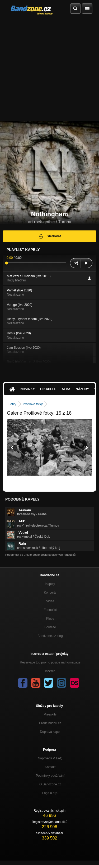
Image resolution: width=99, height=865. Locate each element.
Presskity (50, 714)
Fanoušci (50, 610)
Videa (50, 601)
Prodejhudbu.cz (50, 723)
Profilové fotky (33, 404)
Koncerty (50, 592)
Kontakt (50, 767)
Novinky (27, 389)
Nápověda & (50, 758)
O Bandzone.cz (50, 784)
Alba (66, 389)
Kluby (50, 618)
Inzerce (50, 671)
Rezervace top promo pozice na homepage (50, 662)
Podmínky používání (50, 776)
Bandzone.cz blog (50, 636)
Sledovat (49, 236)
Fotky (12, 404)
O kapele (48, 389)
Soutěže (50, 627)
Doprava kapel (50, 732)
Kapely (50, 584)
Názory (82, 389)
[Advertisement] (49, 69)
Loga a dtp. (50, 793)
